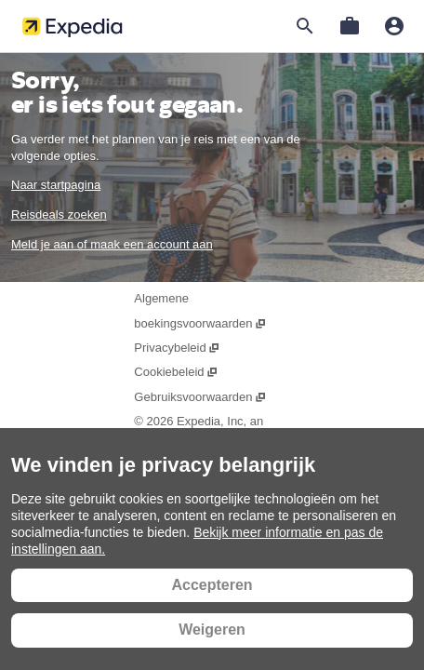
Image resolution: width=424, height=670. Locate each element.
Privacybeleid (177, 348)
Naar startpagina (55, 185)
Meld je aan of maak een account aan (112, 244)
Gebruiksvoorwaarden (200, 397)
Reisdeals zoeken (59, 214)
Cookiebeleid (176, 372)
